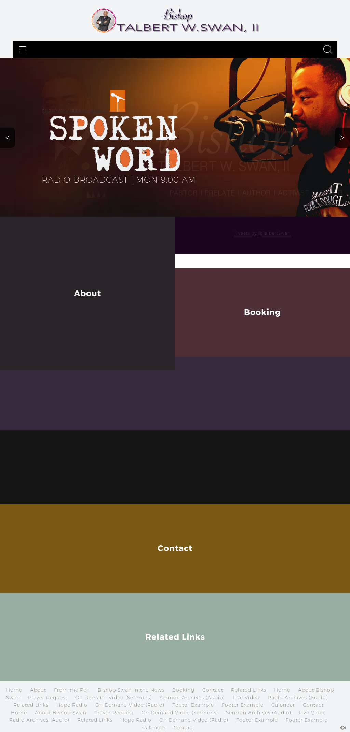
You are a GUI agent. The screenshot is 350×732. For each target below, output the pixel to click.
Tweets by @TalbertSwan (263, 233)
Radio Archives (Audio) (298, 697)
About (38, 690)
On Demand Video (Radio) (129, 705)
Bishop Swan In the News (131, 690)
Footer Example (193, 705)
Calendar (283, 705)
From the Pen (72, 690)
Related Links (248, 690)
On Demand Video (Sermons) (113, 697)
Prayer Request (47, 697)
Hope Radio (72, 705)
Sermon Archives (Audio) (192, 697)
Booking (183, 690)
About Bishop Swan (60, 712)
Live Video (246, 697)
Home (14, 690)
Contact (212, 690)
